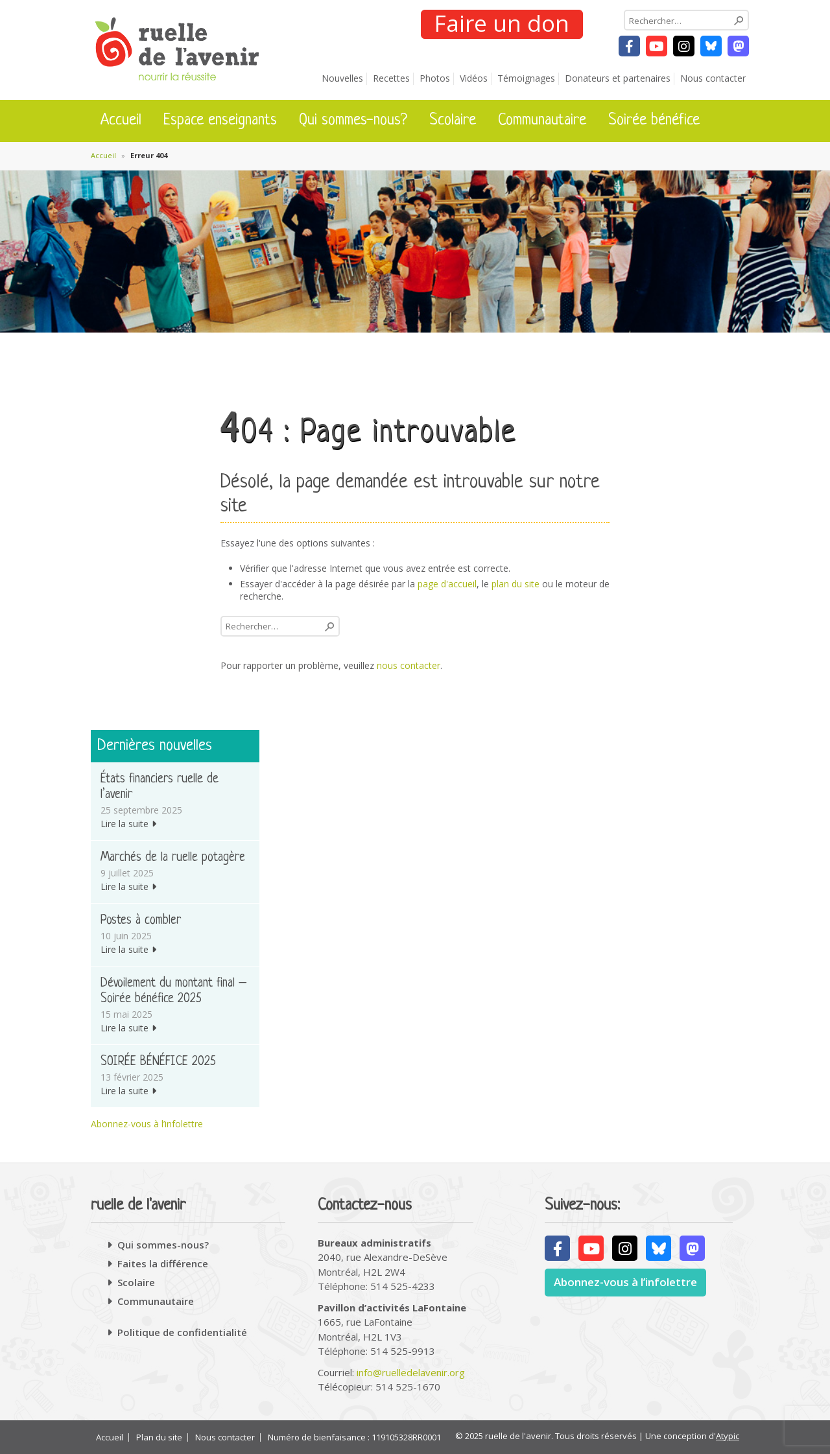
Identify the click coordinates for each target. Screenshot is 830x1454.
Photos (435, 78)
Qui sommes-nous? (353, 120)
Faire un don (501, 24)
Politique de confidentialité (182, 1332)
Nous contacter (713, 78)
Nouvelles (342, 78)
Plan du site (159, 1437)
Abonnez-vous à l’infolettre (147, 1124)
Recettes (391, 78)
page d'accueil (447, 584)
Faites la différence (162, 1263)
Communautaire (542, 120)
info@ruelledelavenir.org (411, 1372)
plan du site (516, 584)
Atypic (727, 1436)
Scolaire (452, 120)
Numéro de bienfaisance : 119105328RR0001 (354, 1437)
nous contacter (408, 665)
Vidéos (474, 78)
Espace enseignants (220, 120)
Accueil (121, 120)
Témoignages (526, 78)
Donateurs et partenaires (617, 78)
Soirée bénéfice (654, 120)
